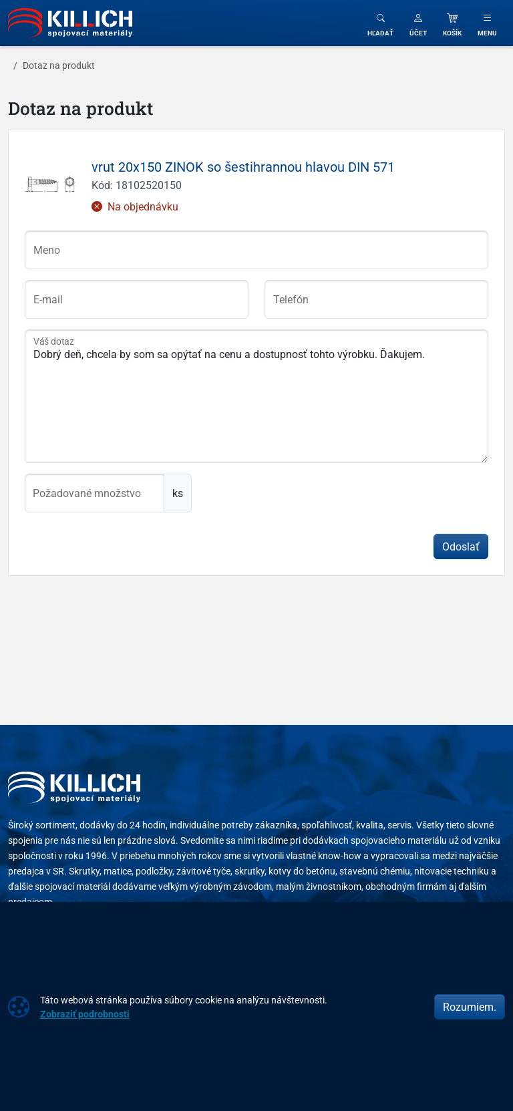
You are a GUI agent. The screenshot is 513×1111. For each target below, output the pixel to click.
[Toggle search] (380, 23)
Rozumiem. (469, 1006)
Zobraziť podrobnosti (85, 1013)
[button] (418, 23)
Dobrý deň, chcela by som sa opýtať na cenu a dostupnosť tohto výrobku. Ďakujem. (256, 396)
